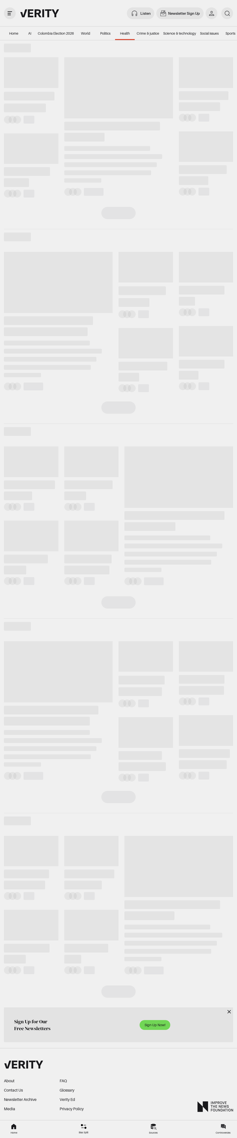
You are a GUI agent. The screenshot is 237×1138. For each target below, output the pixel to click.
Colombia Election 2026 (56, 33)
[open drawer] (10, 13)
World (85, 33)
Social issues (209, 33)
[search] (227, 13)
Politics (105, 33)
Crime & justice (148, 33)
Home (13, 33)
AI (29, 33)
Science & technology (179, 33)
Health (125, 33)
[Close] (229, 1012)
